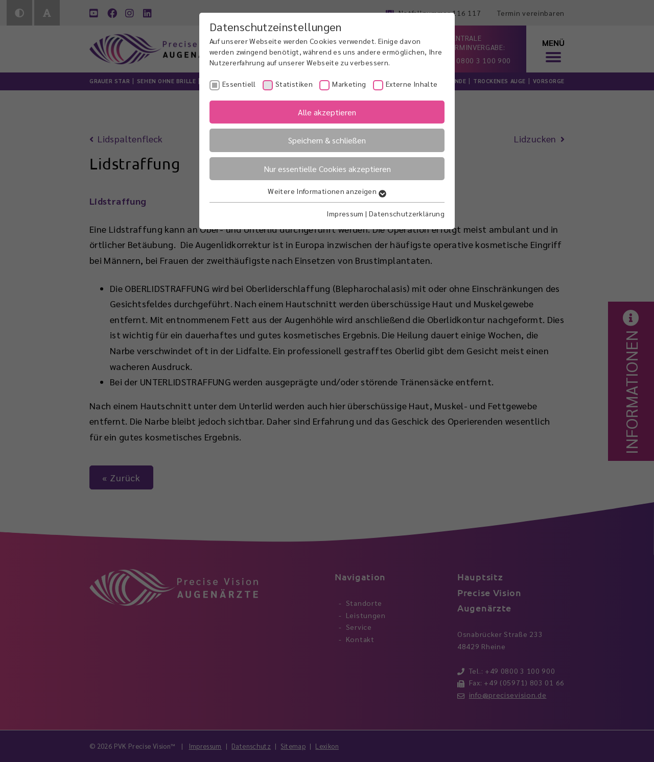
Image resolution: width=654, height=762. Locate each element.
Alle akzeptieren (327, 112)
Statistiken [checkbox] (294, 83)
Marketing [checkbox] (349, 83)
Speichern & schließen (327, 140)
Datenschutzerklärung (407, 213)
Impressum (344, 213)
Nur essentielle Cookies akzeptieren (327, 168)
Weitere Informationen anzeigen (327, 190)
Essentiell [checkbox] (239, 83)
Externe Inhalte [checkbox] (411, 83)
